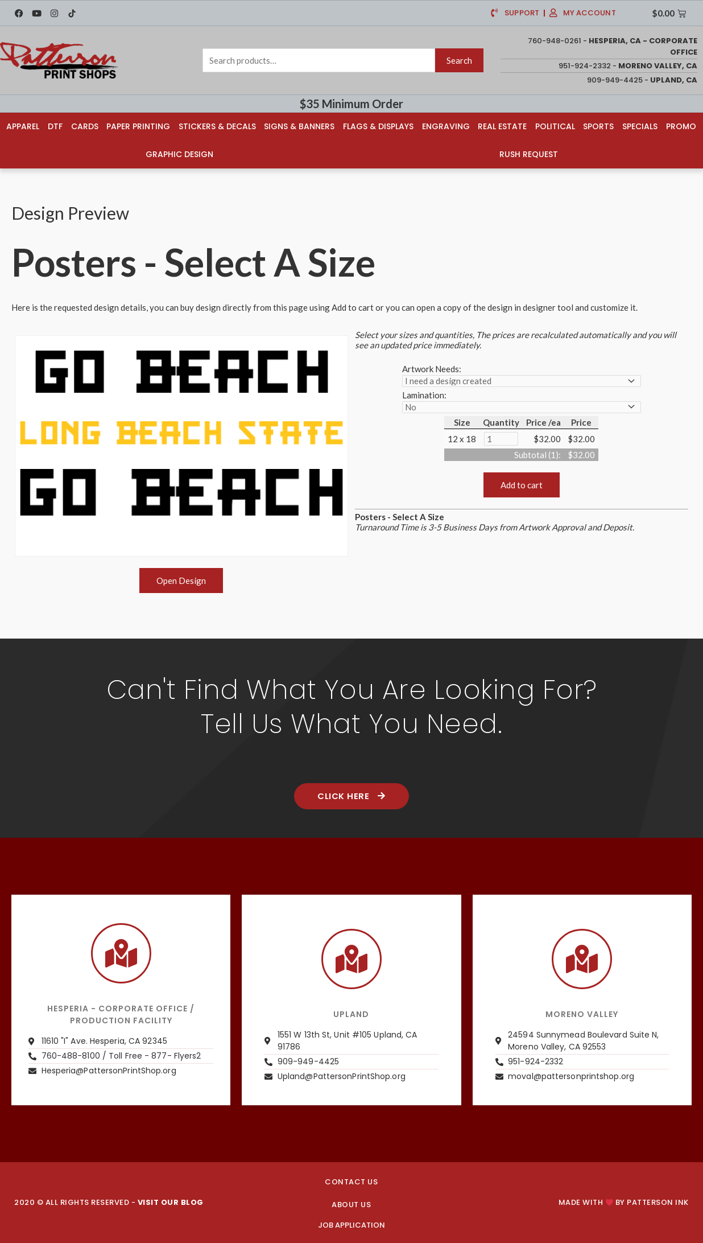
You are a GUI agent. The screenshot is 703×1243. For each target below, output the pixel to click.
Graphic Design (179, 154)
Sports (598, 126)
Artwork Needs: (431, 369)
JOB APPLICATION (351, 1225)
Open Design (181, 580)
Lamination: (424, 395)
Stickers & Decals (217, 126)
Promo (681, 126)
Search (459, 60)
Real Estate (502, 126)
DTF (55, 126)
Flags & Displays (378, 126)
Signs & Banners (299, 126)
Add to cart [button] (522, 485)
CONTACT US (351, 1181)
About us (351, 1204)
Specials (639, 126)
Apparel (22, 126)
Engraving (446, 126)
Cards (84, 126)
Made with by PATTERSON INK (624, 1202)
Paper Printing (138, 126)
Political (555, 126)
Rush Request (528, 154)
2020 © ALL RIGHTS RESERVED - (109, 1202)
